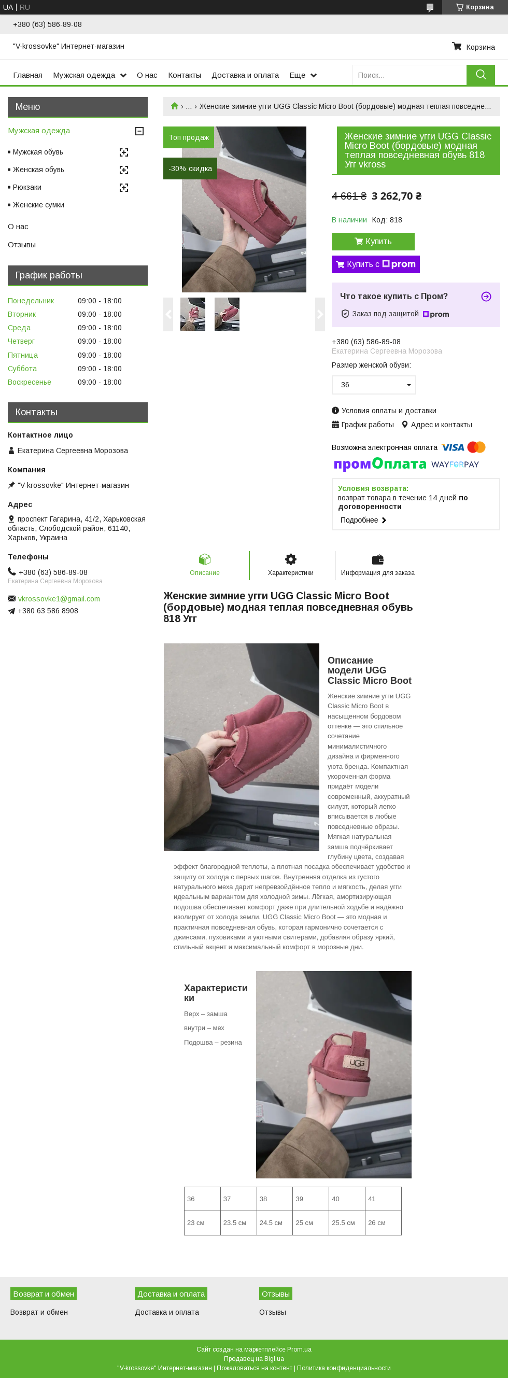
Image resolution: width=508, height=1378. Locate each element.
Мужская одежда (84, 75)
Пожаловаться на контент (254, 1368)
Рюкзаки (27, 187)
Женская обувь (38, 169)
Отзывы (22, 244)
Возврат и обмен (39, 1312)
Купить (378, 241)
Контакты (184, 75)
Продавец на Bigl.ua (254, 1358)
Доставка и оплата (245, 75)
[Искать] (481, 75)
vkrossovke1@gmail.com (59, 599)
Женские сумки (38, 205)
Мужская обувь (38, 152)
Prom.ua (299, 1349)
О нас (147, 75)
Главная (28, 75)
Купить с (381, 264)
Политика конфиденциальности (344, 1368)
